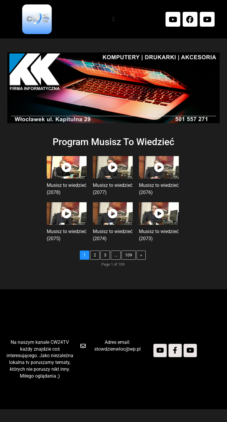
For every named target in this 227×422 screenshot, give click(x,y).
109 (130, 261)
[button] (113, 19)
